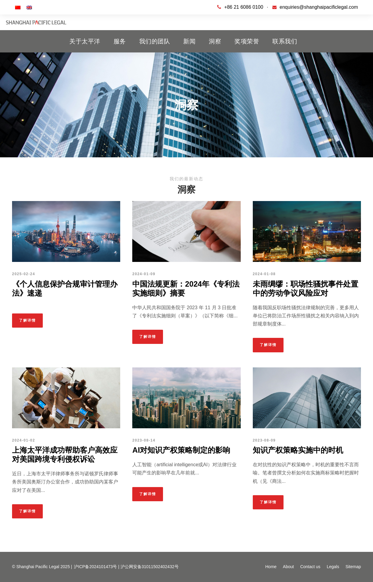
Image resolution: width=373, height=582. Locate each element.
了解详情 (27, 320)
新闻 (189, 41)
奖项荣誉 (246, 41)
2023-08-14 (143, 440)
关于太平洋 (84, 41)
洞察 (215, 41)
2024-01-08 (264, 274)
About (288, 566)
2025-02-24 (23, 274)
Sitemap (353, 566)
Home (270, 566)
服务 (120, 41)
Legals (333, 566)
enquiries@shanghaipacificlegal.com (319, 7)
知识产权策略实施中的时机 (298, 450)
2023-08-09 (264, 440)
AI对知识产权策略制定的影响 (181, 450)
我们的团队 (154, 41)
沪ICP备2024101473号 (95, 566)
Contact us (310, 566)
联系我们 (284, 41)
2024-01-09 (143, 274)
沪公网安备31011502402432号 (150, 566)
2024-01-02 (23, 440)
